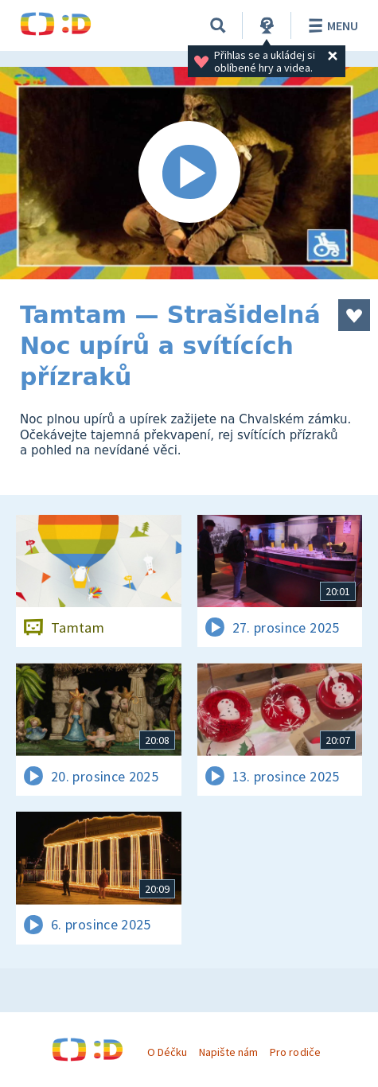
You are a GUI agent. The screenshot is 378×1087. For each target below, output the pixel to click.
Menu (330, 25)
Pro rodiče (295, 1052)
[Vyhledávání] (218, 25)
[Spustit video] (189, 173)
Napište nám (228, 1052)
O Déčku (167, 1052)
